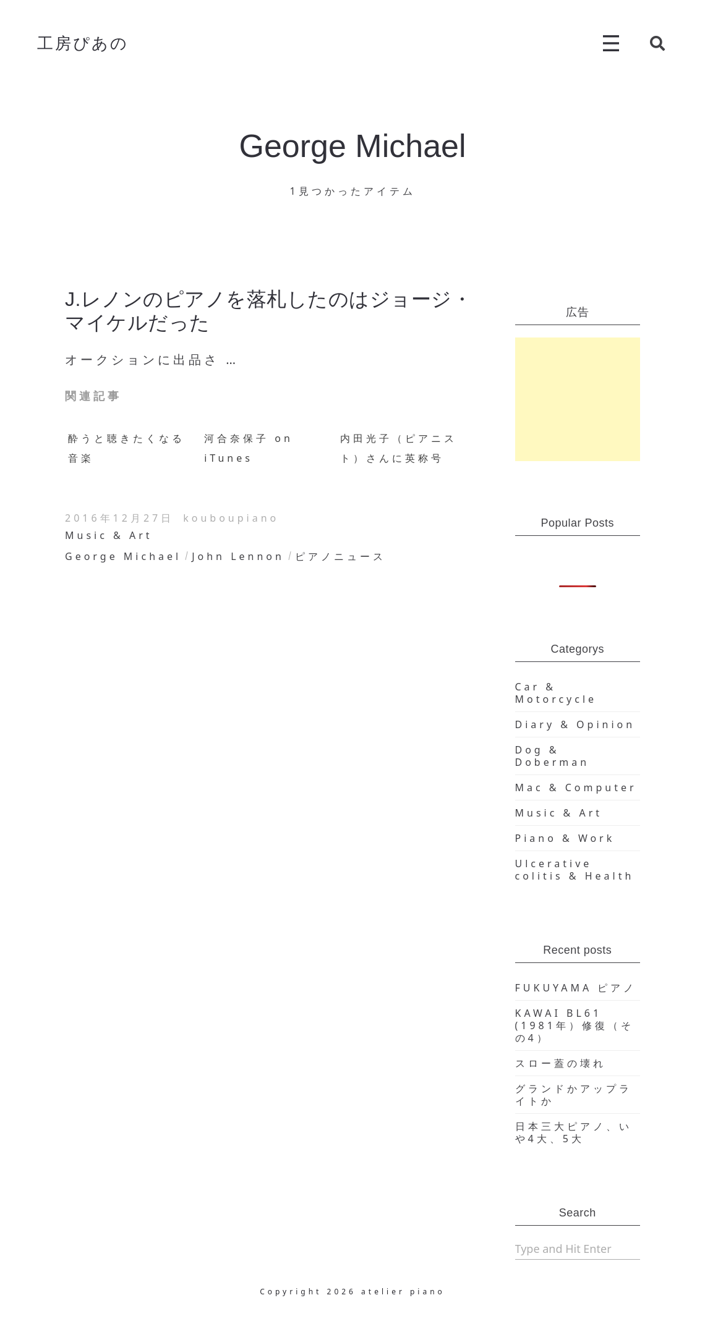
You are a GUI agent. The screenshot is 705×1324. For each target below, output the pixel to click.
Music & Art (109, 535)
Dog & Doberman (552, 756)
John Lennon (238, 556)
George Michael (123, 556)
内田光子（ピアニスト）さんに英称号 (398, 448)
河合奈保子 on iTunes (248, 448)
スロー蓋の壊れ (560, 1063)
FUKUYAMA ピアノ (576, 988)
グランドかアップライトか (573, 1094)
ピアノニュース (340, 556)
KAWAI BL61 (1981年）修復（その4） (574, 1025)
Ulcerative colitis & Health (574, 869)
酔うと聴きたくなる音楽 (126, 448)
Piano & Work (565, 838)
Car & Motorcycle (556, 693)
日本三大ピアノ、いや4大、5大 (573, 1132)
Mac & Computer (576, 787)
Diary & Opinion (575, 724)
